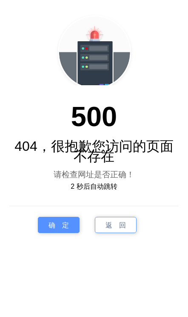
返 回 (115, 225)
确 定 (58, 225)
